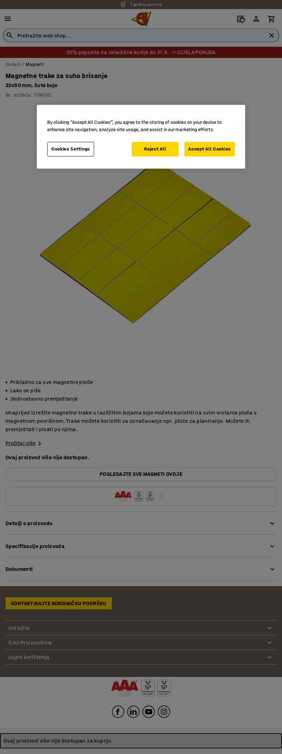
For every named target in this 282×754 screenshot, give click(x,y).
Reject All (155, 149)
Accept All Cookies (209, 149)
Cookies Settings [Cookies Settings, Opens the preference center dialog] (70, 149)
